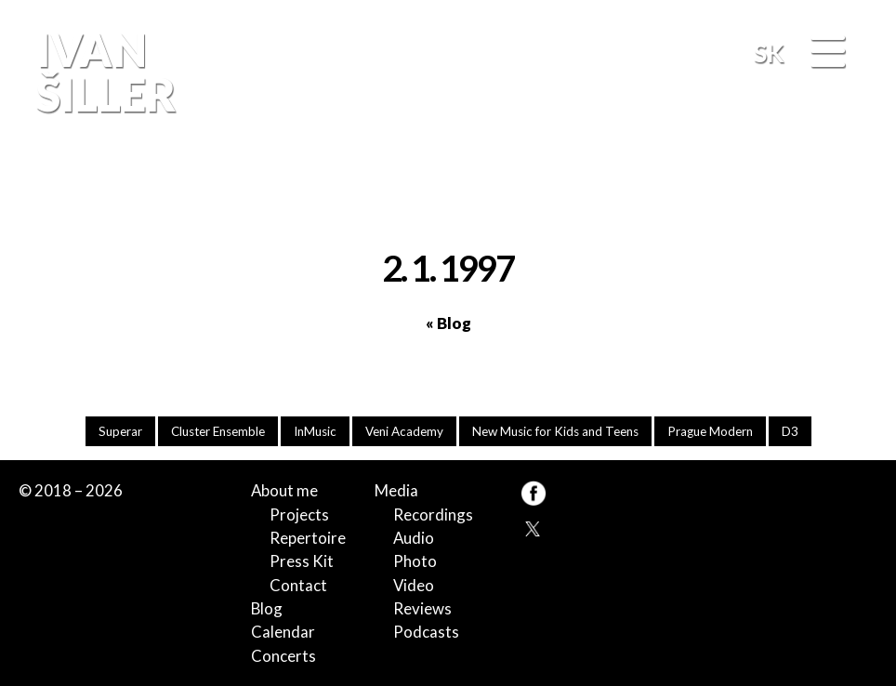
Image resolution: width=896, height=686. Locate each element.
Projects (299, 514)
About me (284, 490)
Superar (120, 431)
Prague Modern (710, 431)
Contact (298, 585)
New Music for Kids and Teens (555, 431)
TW (533, 527)
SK (769, 52)
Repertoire (308, 537)
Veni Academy (404, 431)
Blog (267, 608)
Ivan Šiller (103, 71)
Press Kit (302, 561)
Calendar (283, 631)
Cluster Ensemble (218, 431)
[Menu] (827, 52)
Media (396, 490)
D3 (790, 431)
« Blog (448, 323)
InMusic (315, 431)
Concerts (283, 656)
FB (854, 185)
